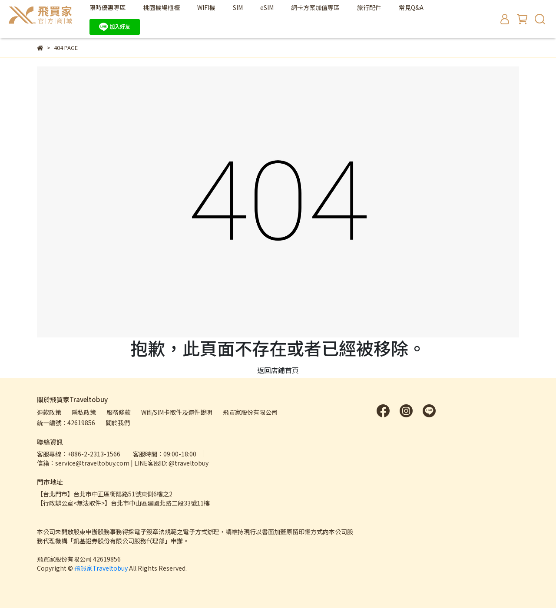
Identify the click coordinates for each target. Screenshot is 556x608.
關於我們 (118, 422)
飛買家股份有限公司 (250, 412)
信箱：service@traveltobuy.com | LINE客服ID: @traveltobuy (122, 463)
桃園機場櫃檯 (161, 7)
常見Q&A (411, 7)
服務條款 (118, 412)
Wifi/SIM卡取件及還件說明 (176, 412)
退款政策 (49, 412)
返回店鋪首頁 (278, 370)
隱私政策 (84, 412)
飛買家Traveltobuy (101, 568)
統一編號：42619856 (66, 422)
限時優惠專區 (107, 7)
